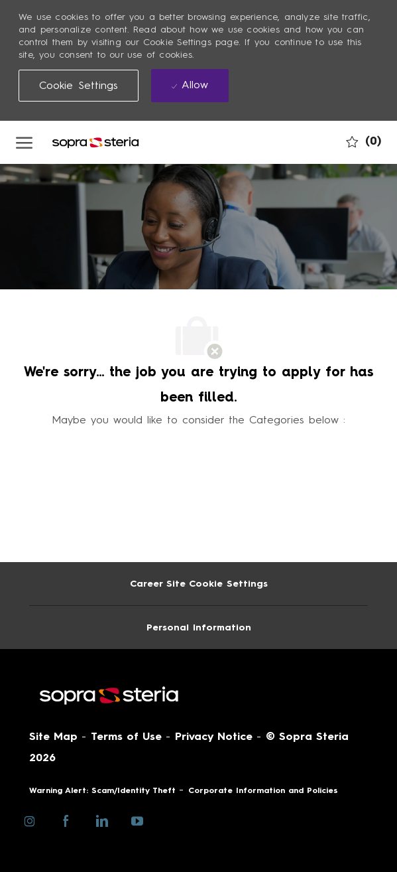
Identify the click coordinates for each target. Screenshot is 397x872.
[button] (79, 86)
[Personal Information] (198, 627)
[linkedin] (101, 820)
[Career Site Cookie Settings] (199, 583)
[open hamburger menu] (24, 142)
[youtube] (137, 820)
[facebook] (66, 820)
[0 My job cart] (363, 141)
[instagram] (30, 820)
